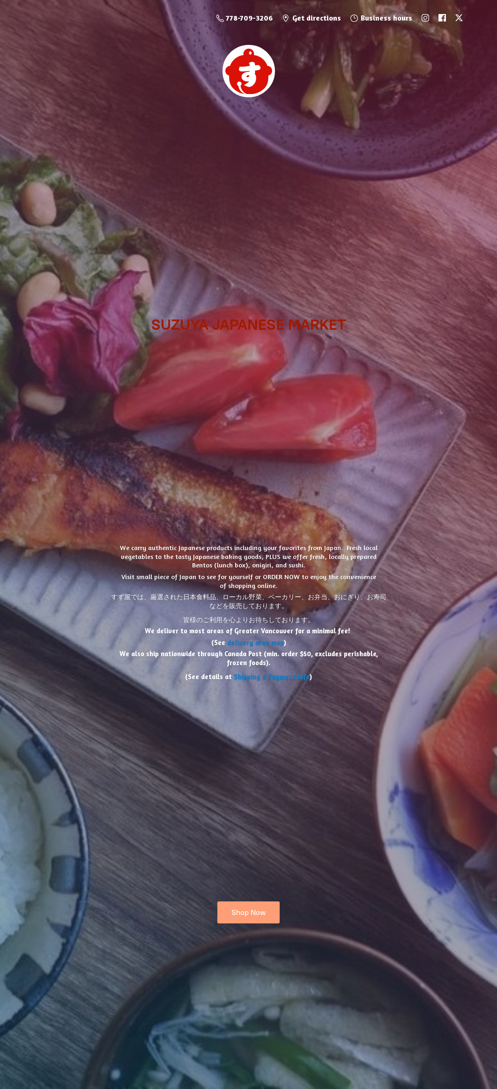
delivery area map (255, 642)
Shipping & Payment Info (272, 677)
